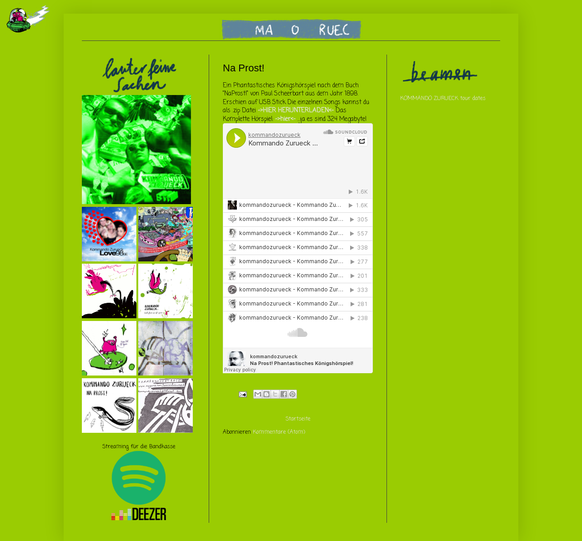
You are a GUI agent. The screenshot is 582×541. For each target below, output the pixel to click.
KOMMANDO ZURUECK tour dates (443, 99)
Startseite (298, 419)
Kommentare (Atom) (279, 432)
